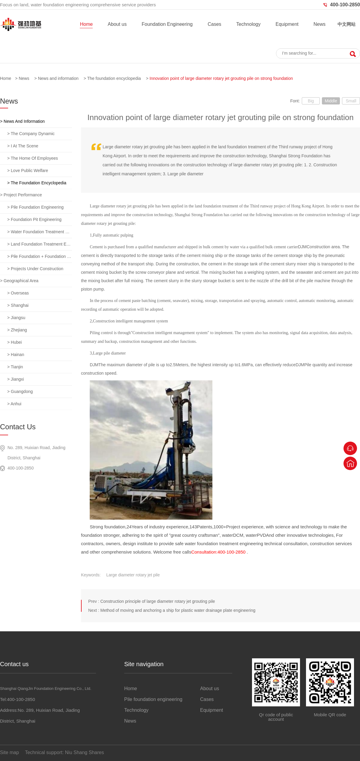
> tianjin (15, 366)
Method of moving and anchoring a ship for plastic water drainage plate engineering (177, 610)
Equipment (286, 24)
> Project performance (21, 194)
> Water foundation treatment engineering (39, 231)
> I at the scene (22, 145)
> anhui (14, 403)
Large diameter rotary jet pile (133, 574)
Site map (9, 752)
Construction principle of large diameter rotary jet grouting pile (157, 601)
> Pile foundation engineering (35, 207)
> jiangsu (16, 317)
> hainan (15, 354)
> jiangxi (15, 379)
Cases (214, 24)
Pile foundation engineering (153, 699)
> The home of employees (32, 158)
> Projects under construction (35, 268)
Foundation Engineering (167, 24)
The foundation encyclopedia (114, 78)
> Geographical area (19, 280)
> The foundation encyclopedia (36, 182)
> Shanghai (17, 305)
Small (351, 100)
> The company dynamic (31, 133)
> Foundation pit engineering (34, 219)
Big (311, 100)
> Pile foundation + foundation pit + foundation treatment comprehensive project (39, 256)
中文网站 (347, 24)
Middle (331, 100)
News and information (58, 78)
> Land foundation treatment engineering (39, 244)
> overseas (18, 293)
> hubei (14, 342)
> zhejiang (17, 330)
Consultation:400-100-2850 (218, 551)
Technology (248, 24)
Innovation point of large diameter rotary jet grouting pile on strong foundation (221, 78)
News (320, 24)
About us (117, 24)
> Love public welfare (27, 170)
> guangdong (20, 391)
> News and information (22, 121)
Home (86, 24)
